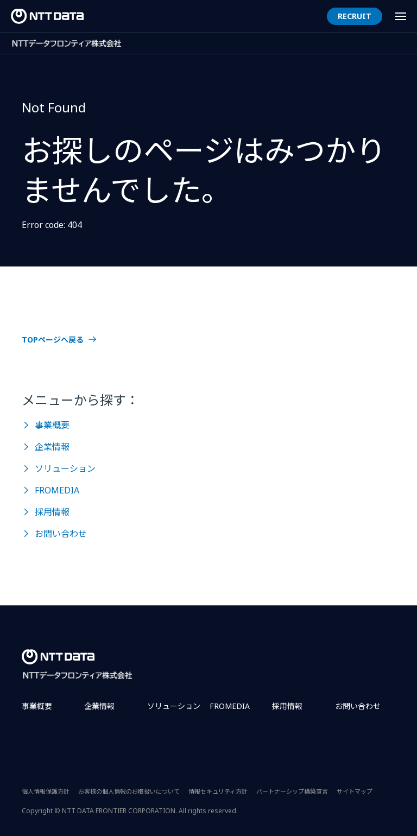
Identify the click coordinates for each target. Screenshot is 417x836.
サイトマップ (354, 791)
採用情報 (52, 512)
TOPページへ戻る (53, 339)
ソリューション (65, 468)
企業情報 (52, 447)
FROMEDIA (57, 490)
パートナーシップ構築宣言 (292, 791)
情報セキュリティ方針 (218, 791)
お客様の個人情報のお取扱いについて (129, 791)
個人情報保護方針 (46, 791)
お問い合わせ (61, 534)
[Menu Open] (400, 16)
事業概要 (52, 425)
